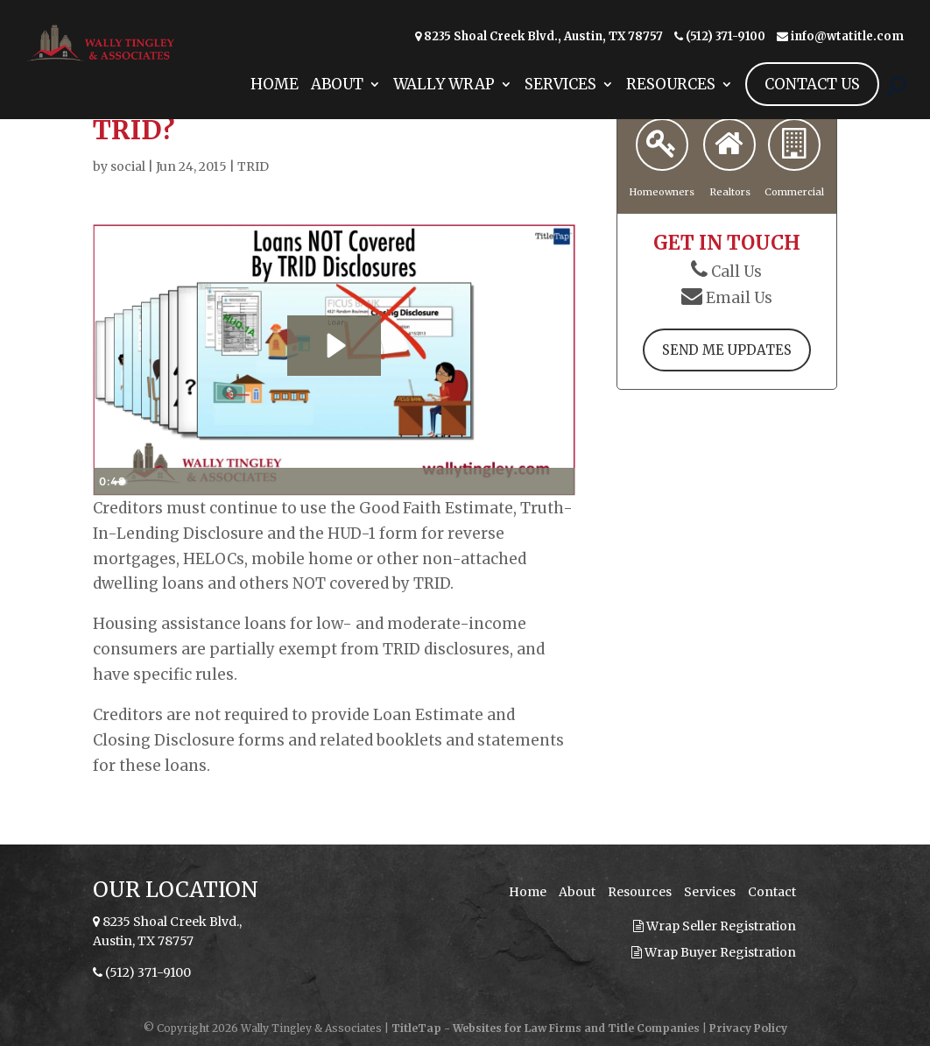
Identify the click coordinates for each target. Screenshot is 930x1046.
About (337, 107)
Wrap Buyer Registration (713, 952)
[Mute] (492, 482)
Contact (772, 892)
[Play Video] (109, 482)
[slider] (316, 482)
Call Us (736, 270)
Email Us (739, 297)
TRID (253, 166)
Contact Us (812, 105)
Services (560, 107)
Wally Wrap (444, 107)
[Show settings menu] (525, 482)
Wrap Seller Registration (714, 926)
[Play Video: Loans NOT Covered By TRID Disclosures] (334, 345)
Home (274, 107)
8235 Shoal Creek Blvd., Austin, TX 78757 (543, 36)
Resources (670, 107)
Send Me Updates (726, 350)
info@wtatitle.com (847, 36)
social (127, 166)
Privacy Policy (748, 1028)
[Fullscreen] (558, 482)
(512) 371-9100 (725, 36)
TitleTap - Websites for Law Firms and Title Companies (545, 1028)
